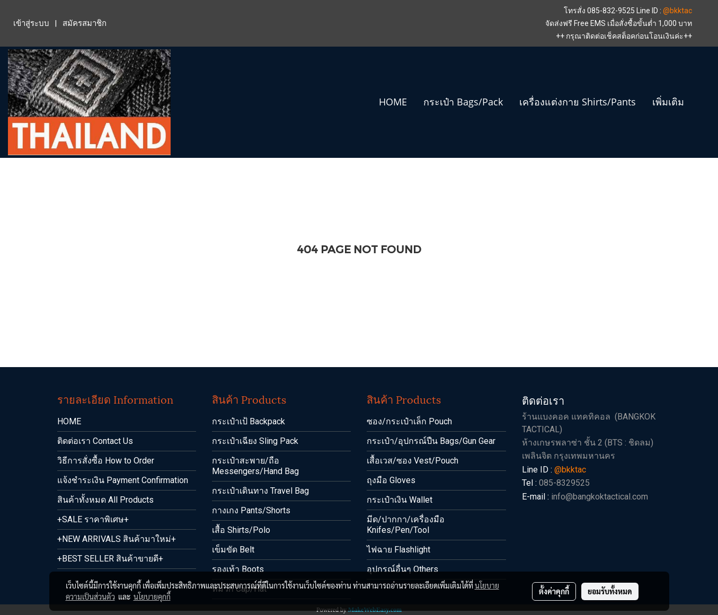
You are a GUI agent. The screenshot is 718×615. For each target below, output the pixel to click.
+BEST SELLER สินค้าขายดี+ (110, 559)
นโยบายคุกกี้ (152, 596)
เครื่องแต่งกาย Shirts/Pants (577, 101)
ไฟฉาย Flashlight (398, 550)
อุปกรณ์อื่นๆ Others (402, 569)
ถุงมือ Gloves (391, 480)
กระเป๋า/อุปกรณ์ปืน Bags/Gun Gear (431, 441)
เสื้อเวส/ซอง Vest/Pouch (412, 461)
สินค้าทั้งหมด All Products (105, 500)
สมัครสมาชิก (85, 23)
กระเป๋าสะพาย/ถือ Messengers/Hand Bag (255, 466)
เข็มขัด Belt (233, 550)
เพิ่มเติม (668, 101)
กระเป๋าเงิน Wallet (399, 500)
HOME (393, 101)
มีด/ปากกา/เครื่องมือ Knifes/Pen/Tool (406, 524)
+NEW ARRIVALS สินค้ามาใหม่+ (116, 539)
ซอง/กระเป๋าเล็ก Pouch (409, 421)
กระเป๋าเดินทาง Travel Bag (260, 491)
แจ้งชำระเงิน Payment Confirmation (122, 480)
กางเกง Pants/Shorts (251, 510)
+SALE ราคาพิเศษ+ (93, 519)
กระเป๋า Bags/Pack (463, 101)
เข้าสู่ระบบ (31, 23)
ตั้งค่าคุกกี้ (554, 591)
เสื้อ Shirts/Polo (241, 530)
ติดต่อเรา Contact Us (95, 441)
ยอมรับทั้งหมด (610, 591)
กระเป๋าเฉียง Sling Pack (255, 441)
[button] (701, 102)
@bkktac (677, 10)
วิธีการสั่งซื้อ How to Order (105, 461)
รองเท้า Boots (238, 569)
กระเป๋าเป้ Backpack (248, 421)
